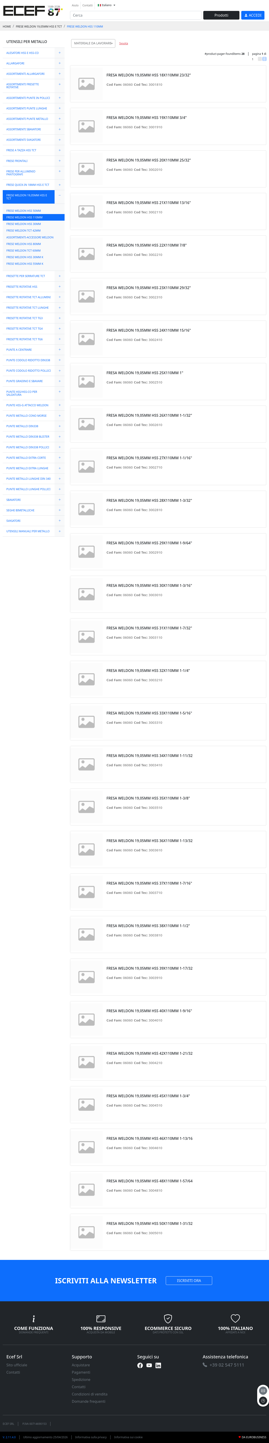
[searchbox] (113, 49)
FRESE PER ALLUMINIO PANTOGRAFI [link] (20, 172)
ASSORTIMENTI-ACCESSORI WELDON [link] (29, 237)
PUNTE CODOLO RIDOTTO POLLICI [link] (28, 371)
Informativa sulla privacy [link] (91, 1437)
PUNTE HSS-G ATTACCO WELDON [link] (27, 405)
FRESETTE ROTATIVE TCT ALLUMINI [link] (28, 297)
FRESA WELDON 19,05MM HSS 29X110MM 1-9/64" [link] (149, 543)
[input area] (135, 15)
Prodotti (221, 15)
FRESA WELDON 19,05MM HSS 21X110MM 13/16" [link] (148, 203)
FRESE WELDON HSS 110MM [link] (85, 26)
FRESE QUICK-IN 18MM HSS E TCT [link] (27, 185)
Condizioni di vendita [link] (90, 1394)
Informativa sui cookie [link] (128, 1437)
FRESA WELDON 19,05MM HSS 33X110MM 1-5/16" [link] (149, 713)
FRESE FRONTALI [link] (17, 161)
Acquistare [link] (81, 1364)
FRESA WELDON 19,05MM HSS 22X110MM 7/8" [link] (146, 245)
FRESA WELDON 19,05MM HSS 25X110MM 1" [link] (144, 373)
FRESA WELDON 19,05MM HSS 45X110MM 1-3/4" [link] (148, 1096)
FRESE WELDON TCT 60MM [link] (23, 250)
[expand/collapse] (60, 53)
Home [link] (7, 26)
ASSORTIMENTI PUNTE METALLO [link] (27, 119)
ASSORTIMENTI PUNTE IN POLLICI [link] (28, 98)
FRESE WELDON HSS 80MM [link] (23, 244)
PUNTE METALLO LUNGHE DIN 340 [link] (28, 479)
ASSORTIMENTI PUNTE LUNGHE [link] (26, 108)
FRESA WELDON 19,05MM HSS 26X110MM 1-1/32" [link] (149, 415)
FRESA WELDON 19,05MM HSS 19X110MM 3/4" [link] (146, 118)
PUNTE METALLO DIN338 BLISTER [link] (27, 437)
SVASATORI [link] (13, 521)
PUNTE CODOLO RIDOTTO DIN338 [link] (28, 360)
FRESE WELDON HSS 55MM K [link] (24, 264)
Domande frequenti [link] (89, 1401)
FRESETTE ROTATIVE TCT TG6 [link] (24, 339)
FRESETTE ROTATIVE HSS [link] (21, 287)
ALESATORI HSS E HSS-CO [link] (22, 53)
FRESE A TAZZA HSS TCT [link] (21, 150)
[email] (263, 1391)
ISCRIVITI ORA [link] (189, 1280)
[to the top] (263, 1401)
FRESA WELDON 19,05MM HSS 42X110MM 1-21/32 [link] (149, 1053)
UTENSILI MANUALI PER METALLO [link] (28, 531)
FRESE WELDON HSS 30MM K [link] (24, 257)
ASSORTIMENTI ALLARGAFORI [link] (25, 74)
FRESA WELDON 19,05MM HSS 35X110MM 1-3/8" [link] (148, 798)
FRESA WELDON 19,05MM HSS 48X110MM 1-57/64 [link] (149, 1181)
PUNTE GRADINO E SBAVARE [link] (24, 381)
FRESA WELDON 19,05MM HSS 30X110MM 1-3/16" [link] (149, 585)
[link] (33, 10)
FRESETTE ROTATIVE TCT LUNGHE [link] (27, 308)
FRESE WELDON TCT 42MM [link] (23, 230)
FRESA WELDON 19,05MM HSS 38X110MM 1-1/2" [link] (148, 926)
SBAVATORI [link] (13, 500)
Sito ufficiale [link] (16, 1364)
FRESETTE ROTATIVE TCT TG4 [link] (24, 328)
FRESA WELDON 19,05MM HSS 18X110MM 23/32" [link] (148, 75)
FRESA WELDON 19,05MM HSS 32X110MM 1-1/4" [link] (148, 671)
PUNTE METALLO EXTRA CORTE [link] (26, 458)
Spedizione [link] (81, 1379)
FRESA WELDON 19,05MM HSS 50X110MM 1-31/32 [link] (149, 1223)
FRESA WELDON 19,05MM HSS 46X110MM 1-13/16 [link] (149, 1138)
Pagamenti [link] (81, 1372)
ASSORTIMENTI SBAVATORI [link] (23, 129)
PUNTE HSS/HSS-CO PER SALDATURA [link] (21, 393)
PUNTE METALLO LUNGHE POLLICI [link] (28, 489)
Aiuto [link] (75, 5)
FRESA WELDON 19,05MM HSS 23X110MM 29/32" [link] (148, 288)
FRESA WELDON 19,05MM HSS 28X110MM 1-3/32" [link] (149, 500)
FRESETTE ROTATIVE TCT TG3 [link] (24, 318)
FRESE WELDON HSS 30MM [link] (23, 224)
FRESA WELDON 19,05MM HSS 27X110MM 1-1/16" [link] (149, 458)
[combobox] (93, 43)
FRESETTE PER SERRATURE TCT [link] (25, 276)
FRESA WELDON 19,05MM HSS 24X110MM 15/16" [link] (148, 330)
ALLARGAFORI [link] (15, 63)
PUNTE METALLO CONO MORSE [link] (26, 416)
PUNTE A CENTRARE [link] (19, 350)
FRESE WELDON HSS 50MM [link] (23, 211)
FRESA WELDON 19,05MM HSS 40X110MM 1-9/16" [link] (149, 1011)
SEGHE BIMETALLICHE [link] (20, 510)
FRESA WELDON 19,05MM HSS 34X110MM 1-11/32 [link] (149, 756)
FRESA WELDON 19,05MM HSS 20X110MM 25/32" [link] (148, 160)
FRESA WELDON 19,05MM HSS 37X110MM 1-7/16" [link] (149, 883)
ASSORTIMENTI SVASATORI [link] (23, 140)
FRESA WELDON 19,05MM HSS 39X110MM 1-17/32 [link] (149, 968)
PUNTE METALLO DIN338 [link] (22, 426)
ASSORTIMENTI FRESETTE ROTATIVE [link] (22, 85)
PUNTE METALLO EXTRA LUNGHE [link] (27, 468)
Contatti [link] (88, 5)
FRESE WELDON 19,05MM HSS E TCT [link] (39, 26)
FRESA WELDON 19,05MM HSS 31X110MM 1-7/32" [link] (149, 628)
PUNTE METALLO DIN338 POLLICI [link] (27, 447)
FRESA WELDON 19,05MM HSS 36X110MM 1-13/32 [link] (149, 841)
